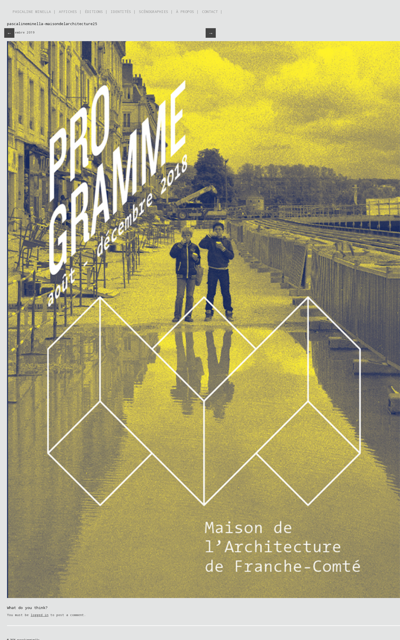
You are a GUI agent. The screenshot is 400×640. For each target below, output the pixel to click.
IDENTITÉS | (123, 11)
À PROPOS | (187, 11)
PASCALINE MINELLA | (34, 11)
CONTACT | (212, 11)
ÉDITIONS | (96, 11)
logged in (39, 615)
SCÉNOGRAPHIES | (156, 11)
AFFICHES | (70, 11)
